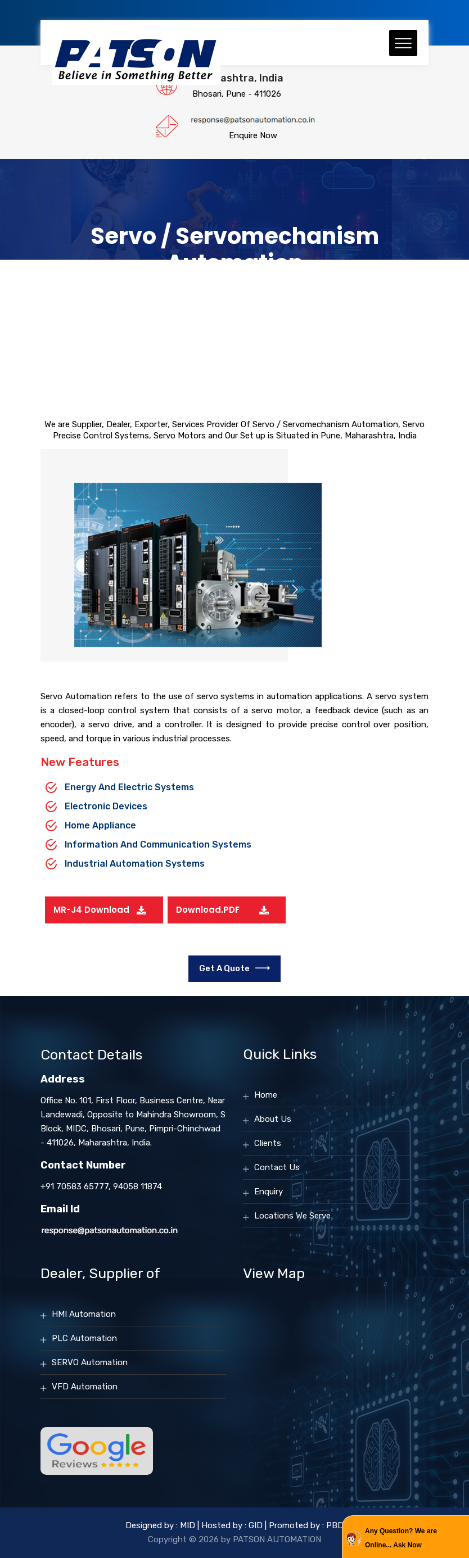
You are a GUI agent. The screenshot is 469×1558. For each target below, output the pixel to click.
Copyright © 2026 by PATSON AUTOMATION (234, 1539)
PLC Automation (84, 1338)
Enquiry (268, 1191)
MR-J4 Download (91, 910)
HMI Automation (84, 1314)
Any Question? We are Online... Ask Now (401, 1538)
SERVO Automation (90, 1362)
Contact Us (277, 1167)
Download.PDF (208, 910)
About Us (272, 1119)
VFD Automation (85, 1387)
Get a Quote (234, 968)
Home (265, 1095)
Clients (267, 1143)
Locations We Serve (292, 1216)
